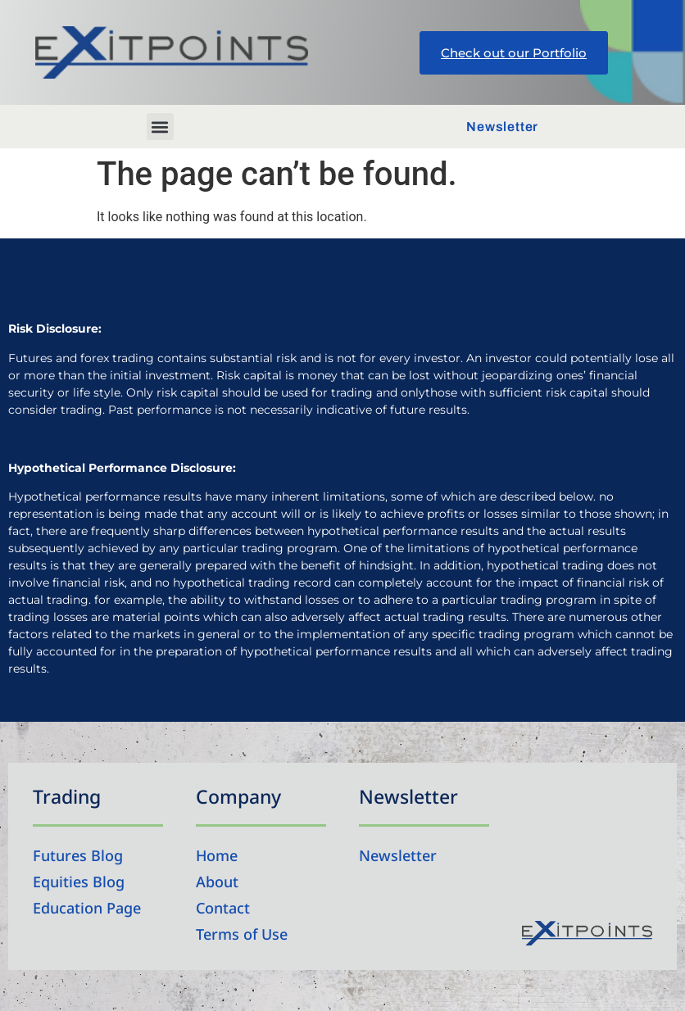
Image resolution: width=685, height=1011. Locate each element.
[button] (160, 126)
